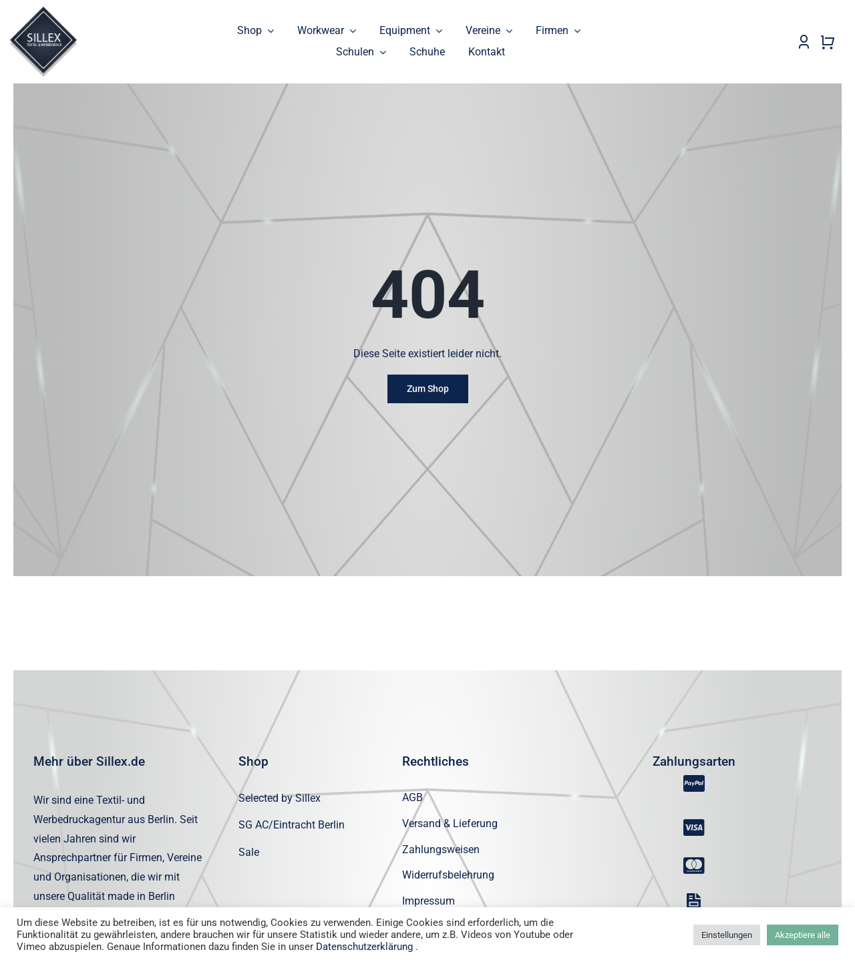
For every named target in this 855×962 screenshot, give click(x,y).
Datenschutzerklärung (364, 947)
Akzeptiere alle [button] (802, 935)
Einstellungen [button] (726, 935)
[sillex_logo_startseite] (43, 11)
